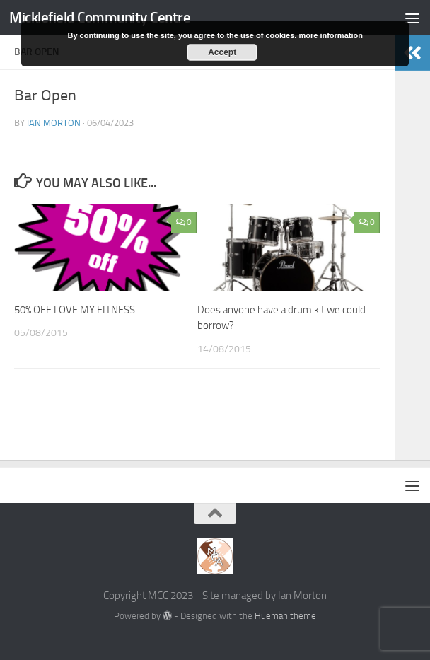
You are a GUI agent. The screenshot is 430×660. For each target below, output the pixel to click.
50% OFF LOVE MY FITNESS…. (79, 309)
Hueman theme (285, 615)
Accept (222, 52)
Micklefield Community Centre (99, 17)
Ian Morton (54, 122)
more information (330, 35)
